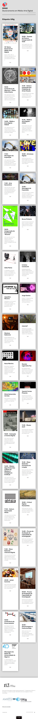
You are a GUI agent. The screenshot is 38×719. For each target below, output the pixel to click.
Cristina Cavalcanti (25, 265)
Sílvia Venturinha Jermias (10, 395)
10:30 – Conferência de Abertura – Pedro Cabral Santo (10, 89)
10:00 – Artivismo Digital (27, 154)
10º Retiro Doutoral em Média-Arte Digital (8, 49)
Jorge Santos (26, 295)
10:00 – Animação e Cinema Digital (10, 434)
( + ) (10, 62)
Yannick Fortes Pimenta (27, 392)
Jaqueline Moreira (7, 297)
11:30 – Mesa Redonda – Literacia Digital (9, 550)
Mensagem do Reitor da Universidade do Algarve (9, 654)
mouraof (25, 326)
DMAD (5, 8)
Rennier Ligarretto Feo (26, 365)
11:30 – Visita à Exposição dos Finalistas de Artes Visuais (26, 88)
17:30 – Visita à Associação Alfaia (9, 510)
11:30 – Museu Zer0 (26, 426)
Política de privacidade (6, 706)
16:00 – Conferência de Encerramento (9, 621)
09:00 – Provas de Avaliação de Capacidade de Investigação (27, 594)
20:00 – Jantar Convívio (9, 581)
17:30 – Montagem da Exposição (9, 155)
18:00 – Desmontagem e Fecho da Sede (27, 626)
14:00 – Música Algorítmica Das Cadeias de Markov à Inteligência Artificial (9, 470)
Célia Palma (8, 267)
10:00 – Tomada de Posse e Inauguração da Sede (27, 39)
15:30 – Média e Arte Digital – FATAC (27, 121)
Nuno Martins (8, 363)
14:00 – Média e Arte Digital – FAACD (9, 123)
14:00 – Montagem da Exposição (26, 188)
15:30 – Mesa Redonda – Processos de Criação (26, 464)
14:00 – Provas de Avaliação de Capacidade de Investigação (27, 533)
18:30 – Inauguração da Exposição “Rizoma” (9, 231)
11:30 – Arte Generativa (8, 184)
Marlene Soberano (7, 334)
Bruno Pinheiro (27, 219)
